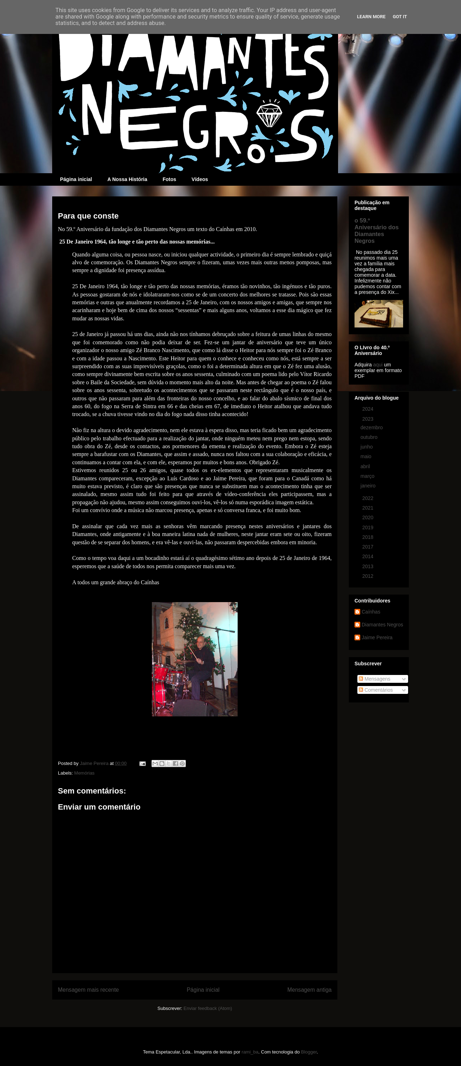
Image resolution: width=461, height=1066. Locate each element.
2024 (368, 409)
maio (367, 456)
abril (366, 466)
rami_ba (250, 1052)
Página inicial (76, 179)
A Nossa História (127, 179)
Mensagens (374, 679)
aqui (377, 364)
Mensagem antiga (309, 990)
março (368, 476)
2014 (368, 556)
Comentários (376, 690)
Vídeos (200, 179)
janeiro (369, 486)
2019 (368, 527)
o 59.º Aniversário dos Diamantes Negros (377, 230)
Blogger (309, 1052)
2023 (368, 419)
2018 (368, 537)
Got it (400, 16)
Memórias (84, 773)
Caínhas (371, 612)
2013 (368, 566)
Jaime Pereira (377, 637)
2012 (368, 576)
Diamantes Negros (382, 624)
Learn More (371, 16)
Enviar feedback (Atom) (208, 1008)
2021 (368, 508)
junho (367, 447)
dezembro (372, 427)
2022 (368, 498)
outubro (370, 437)
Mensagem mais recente (88, 990)
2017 (368, 547)
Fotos (169, 179)
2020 (368, 517)
